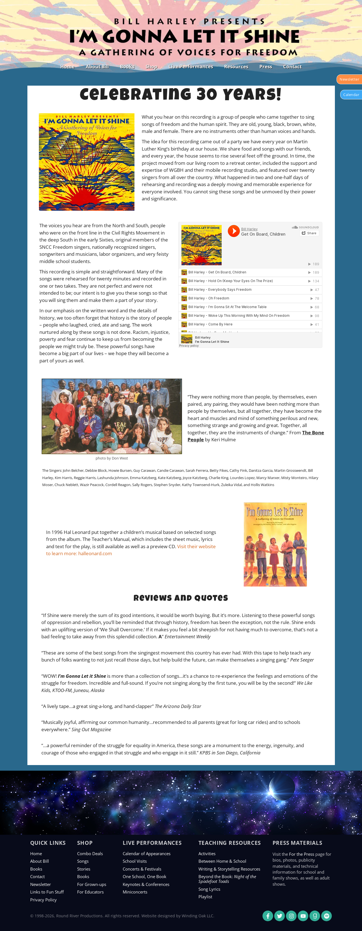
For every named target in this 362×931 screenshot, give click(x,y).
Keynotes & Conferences (146, 884)
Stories (83, 869)
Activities (207, 853)
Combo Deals (90, 853)
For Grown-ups (91, 884)
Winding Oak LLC (197, 915)
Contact (292, 66)
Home (67, 66)
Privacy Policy (43, 899)
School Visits (135, 861)
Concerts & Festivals (142, 869)
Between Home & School (222, 861)
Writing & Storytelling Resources (229, 869)
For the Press (301, 854)
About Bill (97, 66)
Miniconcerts (135, 892)
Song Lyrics (209, 889)
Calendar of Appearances (147, 853)
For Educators (90, 892)
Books (127, 66)
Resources (236, 66)
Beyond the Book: (227, 879)
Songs (83, 861)
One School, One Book (144, 876)
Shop (151, 66)
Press (265, 66)
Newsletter (40, 884)
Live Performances (191, 66)
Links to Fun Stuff (47, 892)
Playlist (205, 896)
